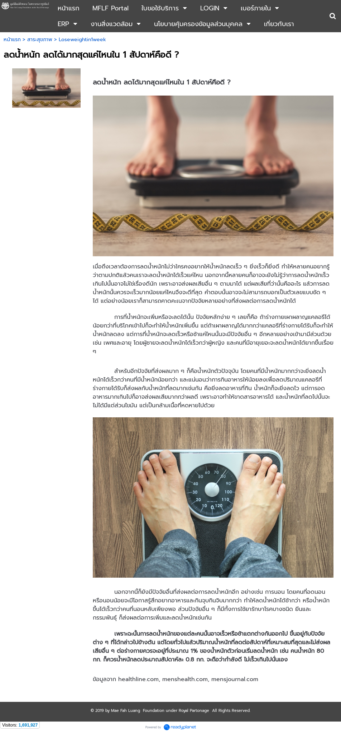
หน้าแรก (12, 39)
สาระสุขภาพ (39, 39)
